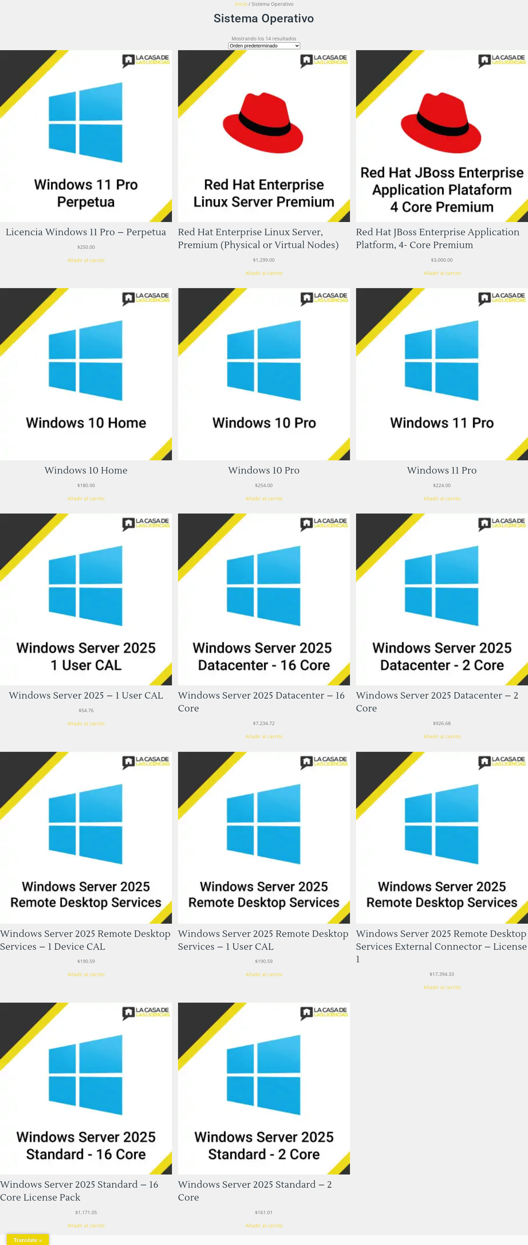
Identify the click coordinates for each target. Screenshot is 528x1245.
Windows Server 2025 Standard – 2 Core (255, 1191)
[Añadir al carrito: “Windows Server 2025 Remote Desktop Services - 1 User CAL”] (264, 974)
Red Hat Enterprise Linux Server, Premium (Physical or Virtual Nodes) (258, 238)
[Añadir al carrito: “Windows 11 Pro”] (442, 498)
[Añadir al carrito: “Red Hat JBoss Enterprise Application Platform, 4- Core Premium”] (442, 273)
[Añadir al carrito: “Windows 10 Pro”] (264, 498)
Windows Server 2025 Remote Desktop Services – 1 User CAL (263, 940)
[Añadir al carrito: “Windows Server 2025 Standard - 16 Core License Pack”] (85, 1225)
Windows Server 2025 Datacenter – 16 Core (261, 702)
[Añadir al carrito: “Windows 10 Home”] (85, 498)
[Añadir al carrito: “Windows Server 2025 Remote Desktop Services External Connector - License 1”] (442, 987)
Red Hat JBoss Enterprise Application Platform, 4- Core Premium (438, 238)
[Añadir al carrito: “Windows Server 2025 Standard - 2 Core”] (264, 1225)
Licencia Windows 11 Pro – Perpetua (86, 232)
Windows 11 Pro (442, 471)
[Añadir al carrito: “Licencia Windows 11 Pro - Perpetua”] (85, 260)
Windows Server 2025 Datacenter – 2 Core (437, 702)
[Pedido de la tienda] (264, 45)
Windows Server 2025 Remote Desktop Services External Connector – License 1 (441, 947)
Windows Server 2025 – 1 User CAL (86, 696)
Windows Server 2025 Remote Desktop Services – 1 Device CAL (85, 940)
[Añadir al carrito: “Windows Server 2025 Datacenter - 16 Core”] (264, 736)
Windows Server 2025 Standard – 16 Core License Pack (79, 1191)
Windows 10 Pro (264, 471)
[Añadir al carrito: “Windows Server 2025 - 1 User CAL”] (85, 723)
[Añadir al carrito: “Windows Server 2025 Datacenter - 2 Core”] (442, 736)
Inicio (241, 4)
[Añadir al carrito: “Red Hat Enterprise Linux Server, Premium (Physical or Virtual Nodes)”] (264, 273)
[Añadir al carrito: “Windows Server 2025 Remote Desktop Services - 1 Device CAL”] (85, 974)
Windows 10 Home (86, 471)
